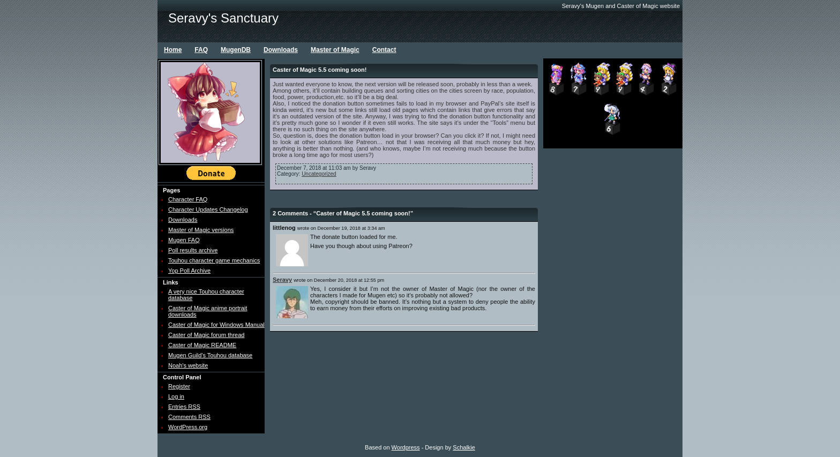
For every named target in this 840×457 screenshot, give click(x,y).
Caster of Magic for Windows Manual (216, 324)
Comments (189, 417)
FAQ (201, 50)
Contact (384, 50)
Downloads (281, 50)
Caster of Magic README (202, 345)
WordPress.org (187, 427)
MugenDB (236, 50)
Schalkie (464, 447)
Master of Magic (335, 50)
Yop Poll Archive (189, 270)
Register (179, 386)
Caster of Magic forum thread (206, 335)
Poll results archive (193, 250)
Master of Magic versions (201, 230)
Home (173, 50)
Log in (176, 396)
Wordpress (406, 447)
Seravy (282, 279)
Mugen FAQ (184, 240)
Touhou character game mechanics (214, 260)
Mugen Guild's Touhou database (210, 355)
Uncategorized (319, 174)
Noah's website (188, 365)
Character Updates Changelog (208, 209)
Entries (184, 406)
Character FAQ (187, 199)
